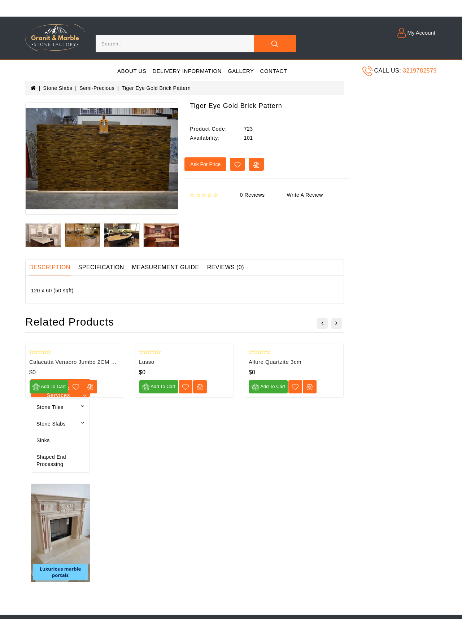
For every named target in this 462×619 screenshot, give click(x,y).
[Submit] (428, 456)
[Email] (381, 456)
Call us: (387, 70)
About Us (131, 71)
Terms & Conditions (48, 504)
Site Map (176, 466)
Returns (105, 504)
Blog (101, 453)
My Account (109, 466)
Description (143, 268)
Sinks (37, 123)
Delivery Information (187, 71)
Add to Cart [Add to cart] (141, 388)
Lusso (239, 362)
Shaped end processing (60, 140)
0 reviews (345, 195)
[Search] (174, 43)
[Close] (274, 43)
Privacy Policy (42, 491)
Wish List (107, 491)
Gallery (241, 71)
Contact (273, 71)
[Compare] (183, 387)
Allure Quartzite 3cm (367, 362)
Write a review (398, 195)
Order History (112, 478)
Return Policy (41, 516)
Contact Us (179, 453)
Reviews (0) (320, 268)
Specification (194, 268)
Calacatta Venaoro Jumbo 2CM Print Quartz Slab (185, 362)
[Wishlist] (169, 387)
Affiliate (175, 491)
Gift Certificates (185, 478)
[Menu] (33, 70)
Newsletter (38, 529)
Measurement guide (259, 268)
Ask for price (298, 164)
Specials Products (188, 504)
